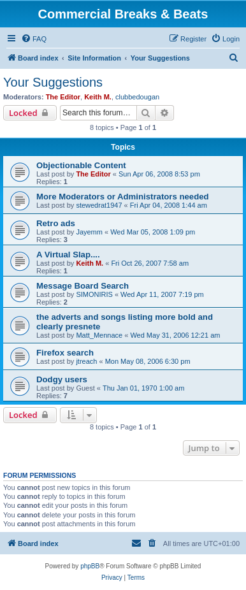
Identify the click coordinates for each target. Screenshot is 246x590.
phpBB (89, 566)
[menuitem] (34, 39)
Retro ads (55, 223)
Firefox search (65, 352)
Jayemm (89, 232)
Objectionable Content (81, 165)
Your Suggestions (53, 82)
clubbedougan (137, 97)
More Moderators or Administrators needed (122, 196)
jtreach (86, 361)
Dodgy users (61, 379)
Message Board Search (82, 286)
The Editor (63, 97)
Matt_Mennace (99, 335)
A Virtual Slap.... (68, 254)
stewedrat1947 (99, 205)
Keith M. (98, 97)
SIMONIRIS (94, 294)
